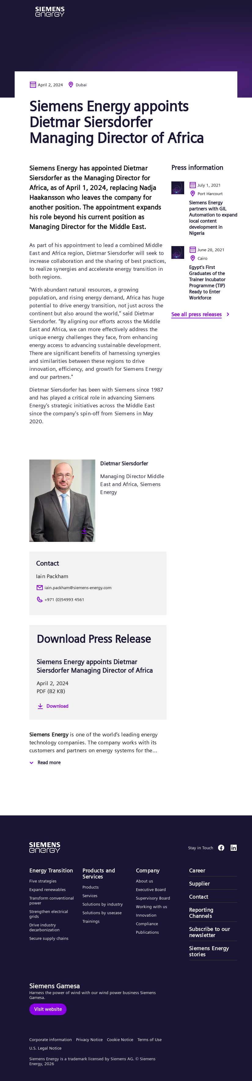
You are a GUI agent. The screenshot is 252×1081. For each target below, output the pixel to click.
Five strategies (43, 881)
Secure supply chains (49, 938)
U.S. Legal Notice (45, 1048)
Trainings (91, 921)
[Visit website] (48, 1009)
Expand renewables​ (47, 889)
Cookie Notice (120, 1039)
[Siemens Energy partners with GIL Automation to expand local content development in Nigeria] (204, 213)
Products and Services (98, 874)
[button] (49, 12)
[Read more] (44, 763)
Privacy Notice (89, 1039)
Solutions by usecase (102, 912)
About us (144, 881)
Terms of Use (149, 1039)
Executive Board (151, 889)
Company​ (148, 871)
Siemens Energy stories (209, 951)
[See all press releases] (201, 315)
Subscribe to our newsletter (209, 932)
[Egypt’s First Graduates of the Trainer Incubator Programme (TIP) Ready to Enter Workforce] (204, 278)
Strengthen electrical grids (48, 914)
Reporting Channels (201, 913)
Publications (147, 932)
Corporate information (50, 1039)
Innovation (147, 915)
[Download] (98, 706)
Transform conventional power (51, 900)
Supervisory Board (153, 898)
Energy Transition (51, 871)
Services (89, 895)
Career (197, 871)
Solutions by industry (102, 904)
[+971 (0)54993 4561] (98, 599)
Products (90, 887)
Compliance (147, 923)
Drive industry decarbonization (44, 927)
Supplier (199, 884)
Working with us (151, 906)
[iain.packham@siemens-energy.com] (98, 587)
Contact (198, 897)
